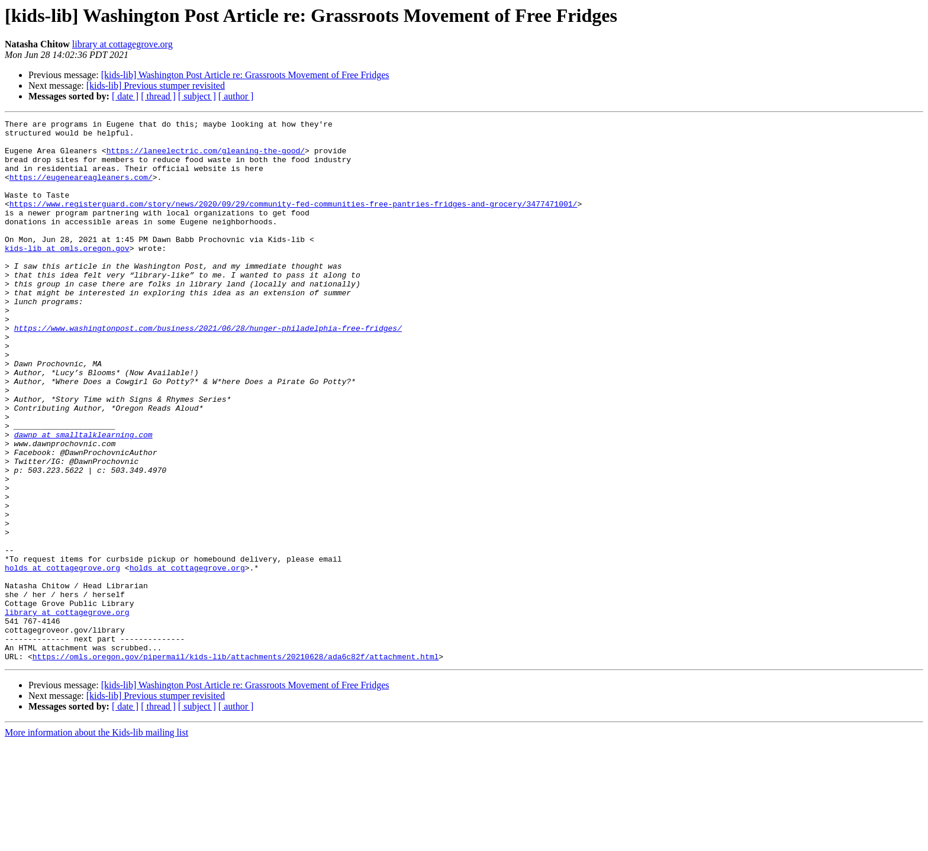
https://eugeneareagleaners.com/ (81, 189)
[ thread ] (158, 96)
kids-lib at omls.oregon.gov (67, 274)
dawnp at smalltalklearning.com (83, 498)
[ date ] (125, 96)
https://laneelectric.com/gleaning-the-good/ (206, 157)
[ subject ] (197, 96)
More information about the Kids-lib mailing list (96, 841)
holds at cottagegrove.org (62, 658)
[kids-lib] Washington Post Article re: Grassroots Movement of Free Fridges (245, 75)
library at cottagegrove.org (122, 44)
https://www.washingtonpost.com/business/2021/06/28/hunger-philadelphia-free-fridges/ (208, 370)
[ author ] (236, 96)
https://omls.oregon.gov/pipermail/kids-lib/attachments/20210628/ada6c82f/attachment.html (236, 764)
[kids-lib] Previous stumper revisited (155, 85)
